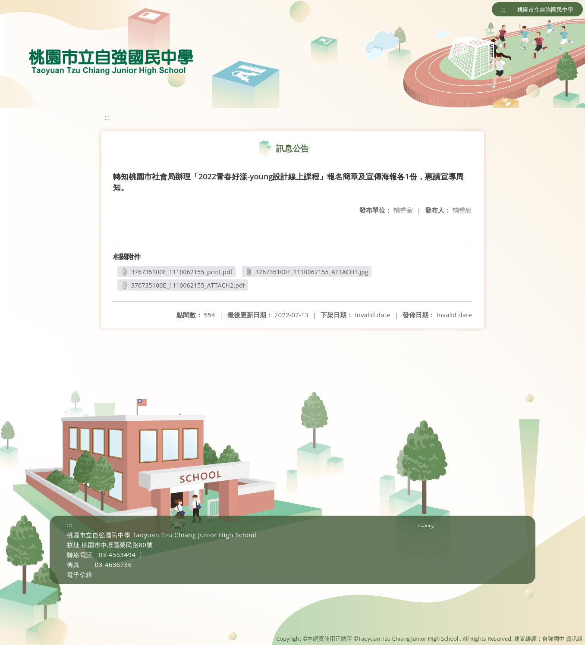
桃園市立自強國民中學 (545, 9)
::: (503, 9)
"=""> (426, 527)
